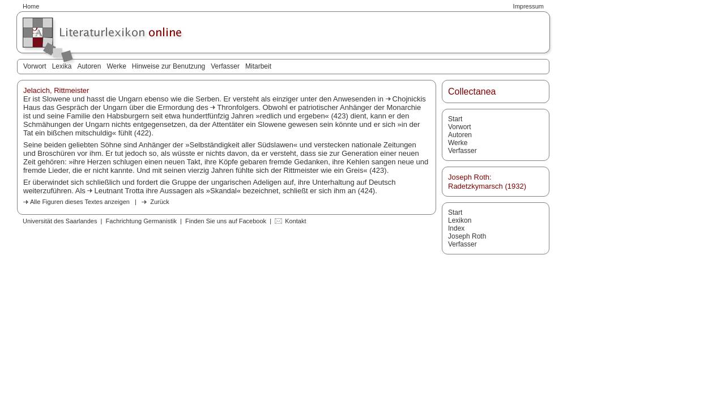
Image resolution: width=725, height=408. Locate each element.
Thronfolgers (237, 107)
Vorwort (34, 66)
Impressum (528, 6)
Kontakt (295, 221)
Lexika (62, 66)
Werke (116, 66)
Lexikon (459, 220)
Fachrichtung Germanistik (141, 221)
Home (31, 6)
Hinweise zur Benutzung (168, 66)
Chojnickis (409, 99)
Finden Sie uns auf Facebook (225, 221)
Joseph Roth (467, 236)
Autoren (89, 66)
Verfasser (225, 66)
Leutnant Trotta (118, 190)
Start (455, 119)
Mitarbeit (258, 66)
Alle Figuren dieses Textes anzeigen (80, 201)
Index (456, 228)
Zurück (159, 201)
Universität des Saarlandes (60, 221)
